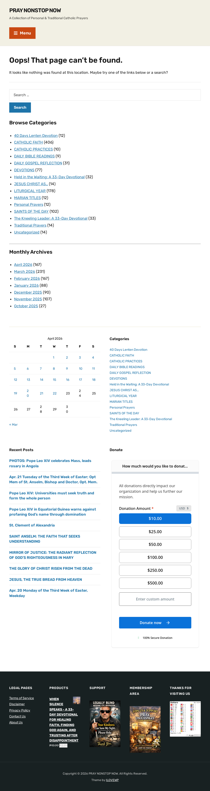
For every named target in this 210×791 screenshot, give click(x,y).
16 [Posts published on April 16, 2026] (67, 375)
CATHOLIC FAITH (29, 142)
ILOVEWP (112, 775)
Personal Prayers (29, 202)
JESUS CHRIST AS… (32, 182)
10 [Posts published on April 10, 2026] (80, 364)
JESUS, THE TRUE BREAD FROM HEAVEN (45, 574)
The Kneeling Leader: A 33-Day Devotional (52, 215)
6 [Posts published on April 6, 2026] (28, 364)
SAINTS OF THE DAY (32, 208)
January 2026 (26, 281)
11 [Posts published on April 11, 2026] (93, 364)
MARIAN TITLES (28, 195)
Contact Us (17, 711)
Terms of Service (21, 693)
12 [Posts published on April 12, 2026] (15, 375)
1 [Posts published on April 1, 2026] (53, 352)
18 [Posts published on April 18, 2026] (94, 375)
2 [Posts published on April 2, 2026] (67, 352)
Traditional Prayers (31, 222)
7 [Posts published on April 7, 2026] (41, 364)
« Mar (13, 420)
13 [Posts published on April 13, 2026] (28, 375)
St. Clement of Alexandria (32, 520)
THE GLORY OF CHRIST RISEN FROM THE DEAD (50, 563)
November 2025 (28, 294)
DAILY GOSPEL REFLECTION (39, 162)
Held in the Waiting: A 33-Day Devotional (50, 175)
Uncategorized (27, 229)
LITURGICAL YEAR (30, 189)
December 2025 (28, 288)
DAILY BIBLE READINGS (35, 155)
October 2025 (26, 301)
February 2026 (27, 274)
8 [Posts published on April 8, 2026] (54, 364)
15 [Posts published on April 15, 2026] (54, 375)
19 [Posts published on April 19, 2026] (15, 388)
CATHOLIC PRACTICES (34, 148)
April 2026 (23, 261)
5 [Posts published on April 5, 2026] (15, 364)
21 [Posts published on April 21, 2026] (41, 388)
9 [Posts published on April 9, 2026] (67, 364)
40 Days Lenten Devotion (37, 135)
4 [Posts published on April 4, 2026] (93, 352)
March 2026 (25, 267)
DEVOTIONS (25, 168)
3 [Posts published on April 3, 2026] (80, 352)
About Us (16, 717)
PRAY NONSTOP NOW (35, 10)
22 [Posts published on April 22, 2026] (55, 388)
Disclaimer (17, 699)
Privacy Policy (19, 705)
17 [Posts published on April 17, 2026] (80, 375)
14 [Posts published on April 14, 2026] (41, 375)
